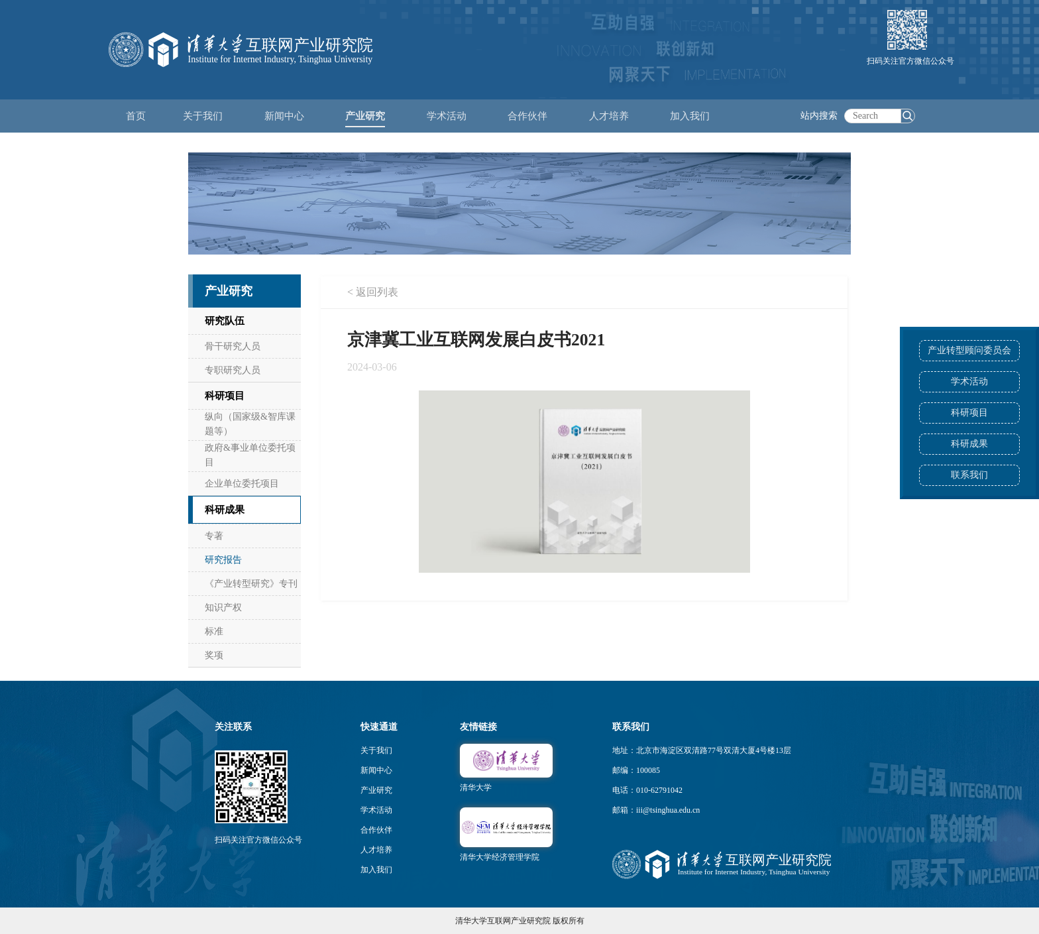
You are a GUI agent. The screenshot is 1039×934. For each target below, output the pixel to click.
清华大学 (476, 787)
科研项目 (969, 413)
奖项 (214, 655)
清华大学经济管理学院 (499, 857)
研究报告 (223, 560)
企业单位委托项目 (242, 484)
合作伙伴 (376, 830)
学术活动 (446, 116)
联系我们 (969, 475)
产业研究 (376, 790)
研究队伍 (225, 321)
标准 (214, 631)
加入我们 (376, 869)
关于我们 (376, 750)
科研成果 (969, 444)
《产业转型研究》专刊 (251, 584)
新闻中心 (376, 770)
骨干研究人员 (232, 346)
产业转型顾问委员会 (969, 350)
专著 (214, 536)
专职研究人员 (232, 370)
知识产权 (223, 608)
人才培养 (376, 849)
